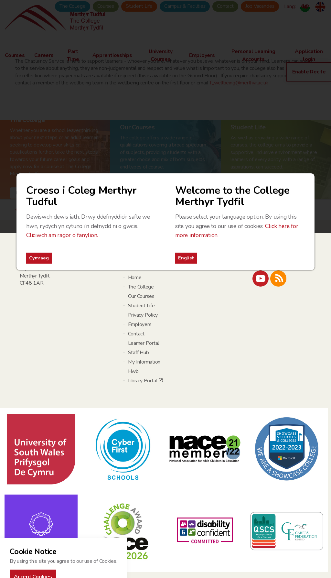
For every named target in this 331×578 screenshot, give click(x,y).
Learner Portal (143, 343)
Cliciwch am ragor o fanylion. (62, 235)
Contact (136, 333)
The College (141, 286)
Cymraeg (38, 258)
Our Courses (141, 296)
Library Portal (145, 380)
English (186, 258)
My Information (144, 361)
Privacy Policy (143, 315)
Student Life (141, 305)
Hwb (133, 371)
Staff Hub (138, 352)
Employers (140, 324)
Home (135, 277)
